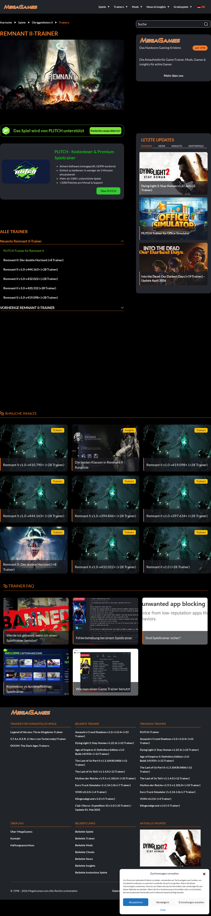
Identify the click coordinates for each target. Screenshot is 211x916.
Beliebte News (84, 858)
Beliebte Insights (85, 865)
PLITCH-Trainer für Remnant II (23, 251)
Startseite (6, 22)
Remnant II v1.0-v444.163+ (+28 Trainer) (30, 269)
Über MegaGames (21, 831)
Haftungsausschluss (22, 845)
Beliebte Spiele (84, 831)
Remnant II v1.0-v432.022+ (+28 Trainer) (30, 279)
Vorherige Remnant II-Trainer (27, 308)
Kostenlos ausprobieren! (105, 130)
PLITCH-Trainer (149, 732)
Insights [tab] (176, 145)
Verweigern (162, 902)
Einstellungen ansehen (191, 902)
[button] (204, 873)
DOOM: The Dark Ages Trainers (29, 745)
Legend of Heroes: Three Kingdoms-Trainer (36, 732)
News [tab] (161, 145)
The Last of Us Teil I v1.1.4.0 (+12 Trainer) (100, 771)
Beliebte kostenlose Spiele (91, 872)
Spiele (22, 22)
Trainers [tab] (146, 145)
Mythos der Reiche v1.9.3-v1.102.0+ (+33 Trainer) (105, 778)
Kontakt (15, 838)
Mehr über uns (173, 75)
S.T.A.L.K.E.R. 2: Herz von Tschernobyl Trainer (38, 738)
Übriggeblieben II (42, 22)
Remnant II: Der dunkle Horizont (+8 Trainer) (33, 260)
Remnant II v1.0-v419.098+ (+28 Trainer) (30, 297)
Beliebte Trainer (85, 838)
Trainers (64, 22)
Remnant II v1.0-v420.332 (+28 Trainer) (29, 288)
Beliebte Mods (84, 845)
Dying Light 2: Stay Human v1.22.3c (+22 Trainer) (104, 742)
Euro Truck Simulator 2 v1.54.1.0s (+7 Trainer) (103, 785)
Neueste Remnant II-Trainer (21, 241)
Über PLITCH (108, 190)
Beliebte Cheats (84, 852)
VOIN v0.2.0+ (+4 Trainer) (91, 791)
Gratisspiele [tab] (196, 145)
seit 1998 (200, 47)
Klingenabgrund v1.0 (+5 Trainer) (95, 798)
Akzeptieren (136, 902)
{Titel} (162, 910)
